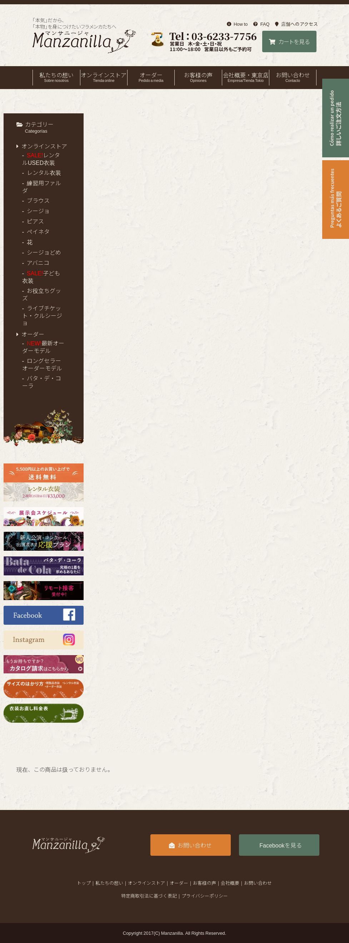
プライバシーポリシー (204, 895)
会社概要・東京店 (245, 76)
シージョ (38, 210)
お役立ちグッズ (41, 294)
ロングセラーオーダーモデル (42, 364)
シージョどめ (44, 252)
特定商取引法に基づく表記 (149, 895)
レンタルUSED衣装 (41, 159)
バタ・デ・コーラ (41, 382)
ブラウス (38, 200)
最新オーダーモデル (43, 347)
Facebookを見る (280, 845)
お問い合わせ (292, 76)
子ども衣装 (41, 277)
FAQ (261, 24)
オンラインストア (103, 76)
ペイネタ (38, 231)
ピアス (35, 221)
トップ (84, 882)
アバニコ (38, 262)
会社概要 (230, 882)
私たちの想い (56, 76)
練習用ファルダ (41, 186)
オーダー (151, 76)
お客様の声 (198, 76)
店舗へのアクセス (296, 24)
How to (237, 24)
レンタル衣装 (44, 172)
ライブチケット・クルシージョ (42, 315)
